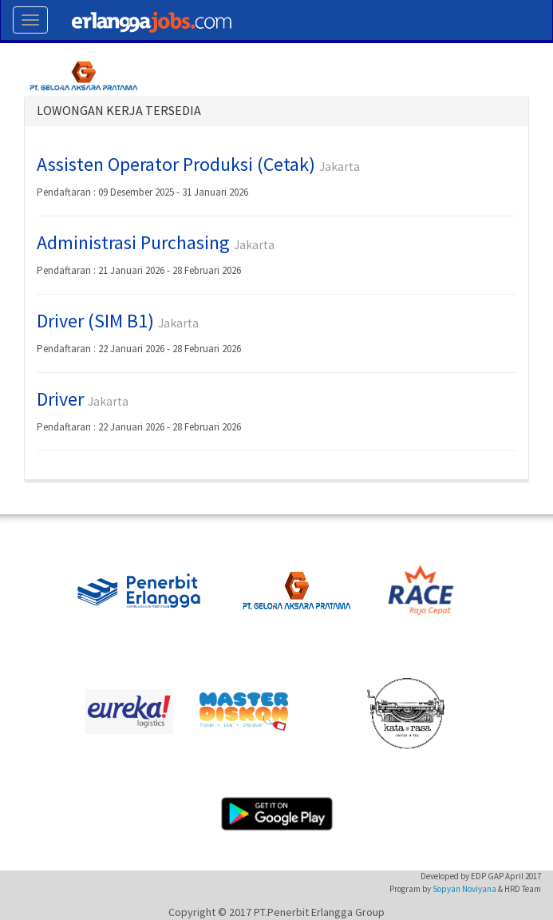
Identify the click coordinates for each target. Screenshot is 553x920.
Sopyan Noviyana (464, 888)
